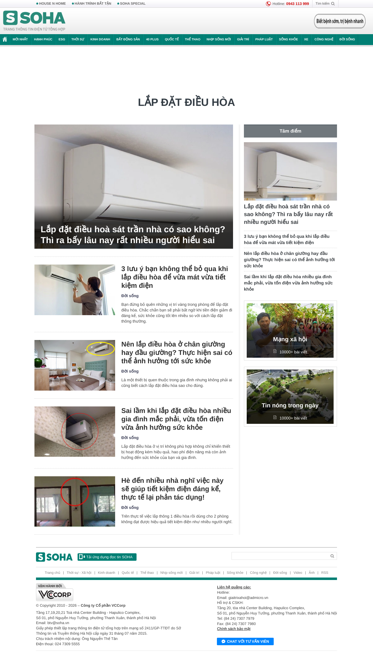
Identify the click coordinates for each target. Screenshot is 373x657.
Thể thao (192, 39)
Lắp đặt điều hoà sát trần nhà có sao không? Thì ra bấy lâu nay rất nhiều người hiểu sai (133, 234)
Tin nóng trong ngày (290, 405)
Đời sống (347, 39)
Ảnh (312, 572)
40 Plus (152, 39)
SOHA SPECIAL (133, 4)
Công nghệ (323, 39)
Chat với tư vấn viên (245, 641)
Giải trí (243, 39)
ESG (62, 39)
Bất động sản (128, 39)
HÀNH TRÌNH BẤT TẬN (93, 4)
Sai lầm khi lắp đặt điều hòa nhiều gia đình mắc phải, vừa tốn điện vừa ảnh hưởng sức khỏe (176, 419)
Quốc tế (171, 39)
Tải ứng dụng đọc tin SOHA (106, 556)
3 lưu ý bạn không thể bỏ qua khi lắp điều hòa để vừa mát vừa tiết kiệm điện (174, 277)
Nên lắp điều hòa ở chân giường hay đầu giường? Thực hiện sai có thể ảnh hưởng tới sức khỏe (176, 352)
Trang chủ (52, 572)
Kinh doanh (100, 39)
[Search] (279, 556)
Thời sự (77, 39)
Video (298, 572)
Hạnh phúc (43, 39)
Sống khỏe (288, 39)
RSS (324, 572)
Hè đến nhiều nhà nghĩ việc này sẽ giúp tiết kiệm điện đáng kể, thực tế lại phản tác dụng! (172, 489)
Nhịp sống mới (219, 39)
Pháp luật (264, 39)
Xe (306, 39)
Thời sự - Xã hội (79, 572)
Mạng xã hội (290, 339)
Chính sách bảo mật (233, 629)
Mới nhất (20, 39)
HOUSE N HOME (52, 4)
